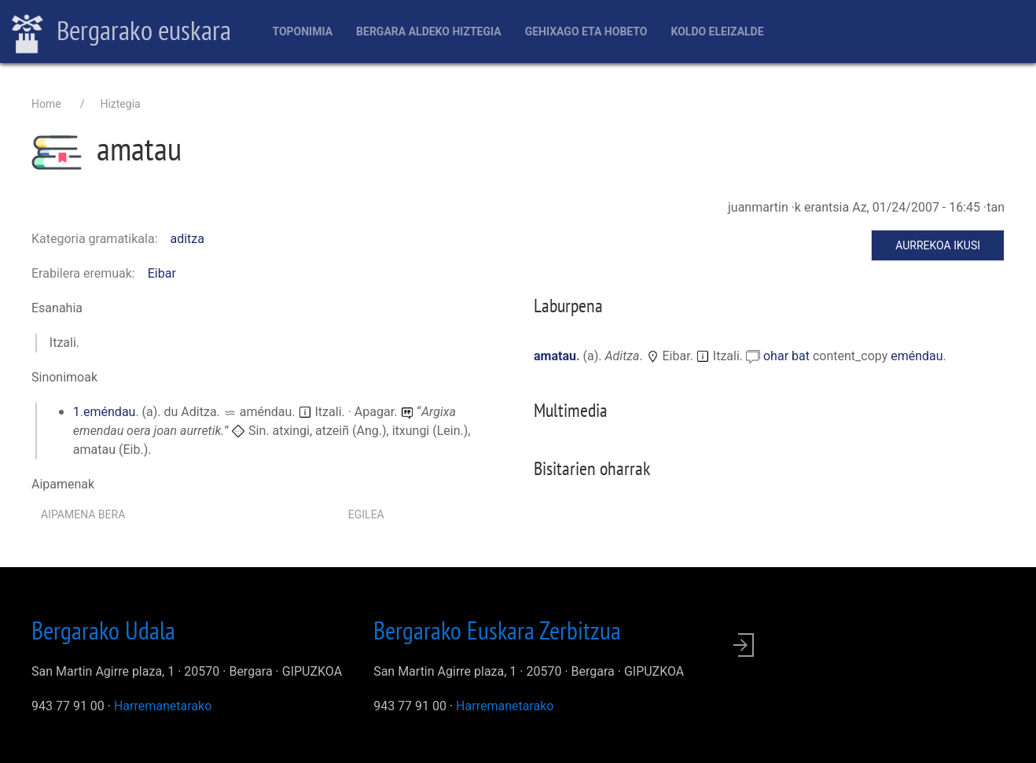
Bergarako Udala (103, 630)
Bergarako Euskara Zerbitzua (497, 630)
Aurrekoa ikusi (937, 245)
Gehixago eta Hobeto (586, 31)
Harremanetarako (162, 705)
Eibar (162, 273)
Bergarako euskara (121, 32)
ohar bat (788, 355)
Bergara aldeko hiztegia (428, 31)
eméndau (109, 411)
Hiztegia (120, 104)
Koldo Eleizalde (716, 31)
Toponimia (302, 31)
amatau (555, 355)
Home (46, 104)
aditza (188, 238)
